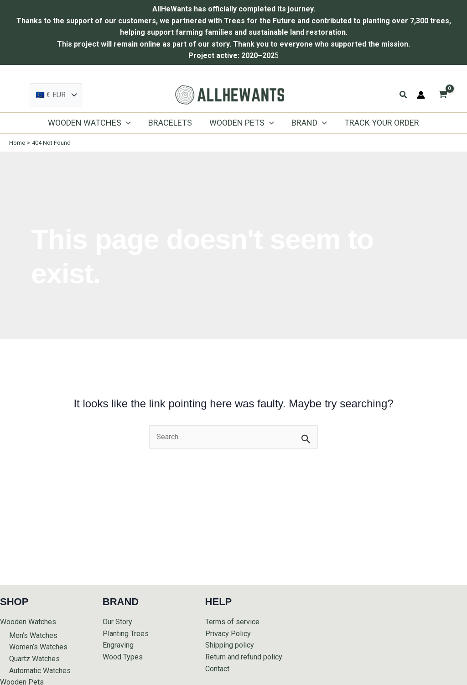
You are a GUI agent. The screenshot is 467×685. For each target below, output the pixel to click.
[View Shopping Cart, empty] (442, 95)
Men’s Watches (33, 635)
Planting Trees (126, 633)
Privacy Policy (228, 633)
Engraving (118, 645)
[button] (404, 94)
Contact (217, 668)
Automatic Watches (40, 670)
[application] (128, 123)
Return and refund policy (243, 657)
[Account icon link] (421, 95)
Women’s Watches (38, 647)
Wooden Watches (28, 621)
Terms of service (232, 621)
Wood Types (123, 657)
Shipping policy (229, 645)
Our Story (117, 621)
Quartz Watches (34, 658)
